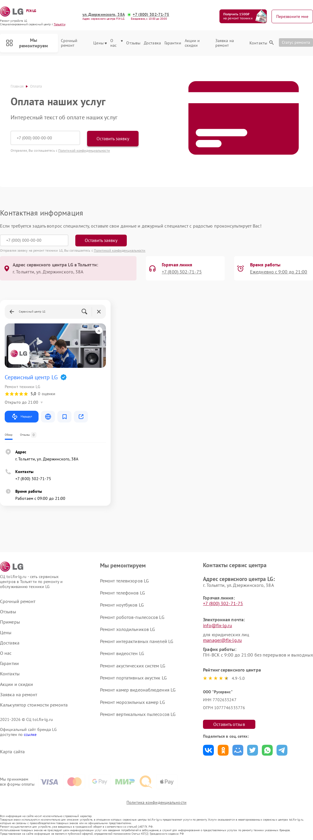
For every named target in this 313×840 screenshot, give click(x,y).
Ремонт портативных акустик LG (133, 678)
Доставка (152, 43)
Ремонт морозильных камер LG (132, 702)
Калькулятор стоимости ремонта (34, 705)
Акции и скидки (192, 43)
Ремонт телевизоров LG (124, 581)
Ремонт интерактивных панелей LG (136, 641)
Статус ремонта (296, 42)
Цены (99, 43)
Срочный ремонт (69, 43)
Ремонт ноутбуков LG (122, 605)
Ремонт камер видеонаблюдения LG (138, 690)
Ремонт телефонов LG (122, 593)
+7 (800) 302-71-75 (151, 14)
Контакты (258, 43)
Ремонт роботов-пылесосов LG (132, 617)
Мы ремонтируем (27, 43)
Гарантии (172, 43)
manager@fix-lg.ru (222, 640)
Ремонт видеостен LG (122, 653)
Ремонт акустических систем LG (132, 666)
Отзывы (133, 43)
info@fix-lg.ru (217, 625)
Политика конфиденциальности (156, 802)
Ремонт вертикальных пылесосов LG (138, 714)
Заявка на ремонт (224, 43)
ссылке (30, 734)
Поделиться (208, 750)
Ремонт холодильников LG (127, 629)
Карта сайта (12, 751)
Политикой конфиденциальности (84, 150)
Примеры (10, 622)
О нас (116, 43)
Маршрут (21, 416)
